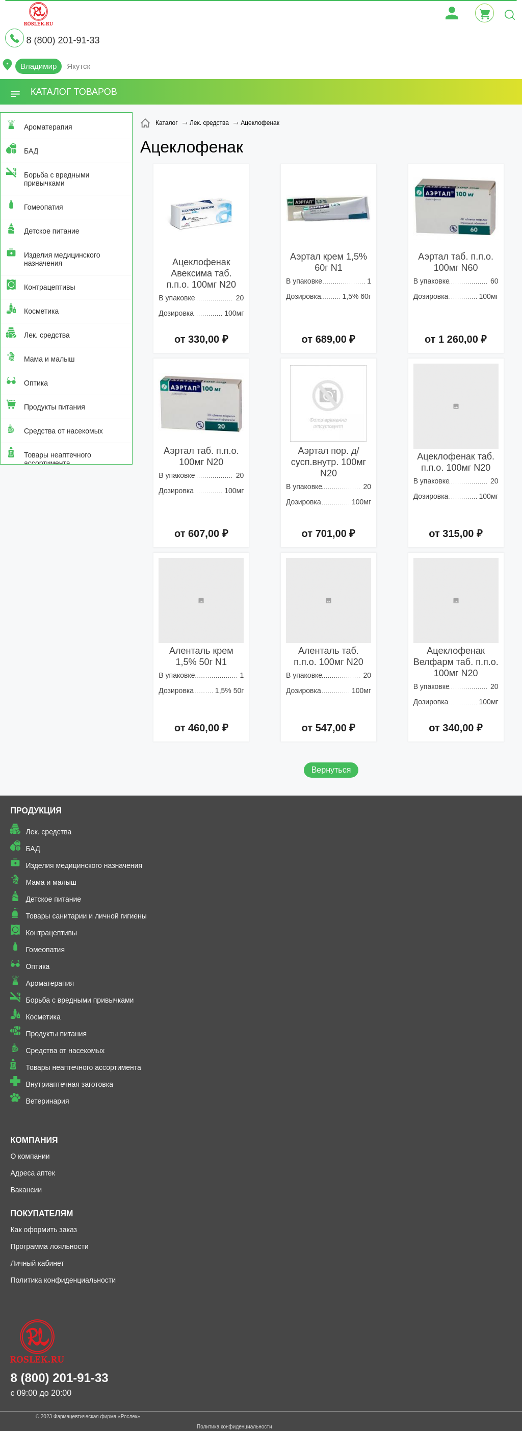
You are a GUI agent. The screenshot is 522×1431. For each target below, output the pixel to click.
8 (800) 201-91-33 (62, 40)
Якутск (78, 66)
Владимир (38, 66)
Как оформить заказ (43, 1229)
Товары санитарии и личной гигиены (85, 916)
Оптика (36, 383)
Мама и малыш (49, 359)
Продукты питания (54, 407)
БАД (31, 151)
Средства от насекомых (63, 431)
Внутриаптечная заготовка (69, 1084)
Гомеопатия (43, 207)
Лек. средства (47, 335)
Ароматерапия (48, 127)
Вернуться (331, 769)
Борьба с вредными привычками (56, 179)
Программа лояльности (49, 1246)
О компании (29, 1156)
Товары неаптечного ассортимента (57, 459)
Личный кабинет (37, 1263)
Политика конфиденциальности (63, 1280)
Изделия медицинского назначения (62, 259)
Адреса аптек (32, 1173)
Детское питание (52, 231)
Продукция (35, 810)
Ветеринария (47, 1101)
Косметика (41, 311)
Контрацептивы (49, 287)
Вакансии (26, 1190)
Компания (34, 1140)
